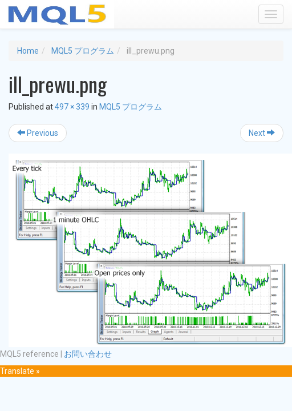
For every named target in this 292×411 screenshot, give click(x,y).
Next (262, 133)
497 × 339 (72, 106)
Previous (37, 133)
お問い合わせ (88, 353)
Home (28, 50)
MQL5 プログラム (82, 50)
